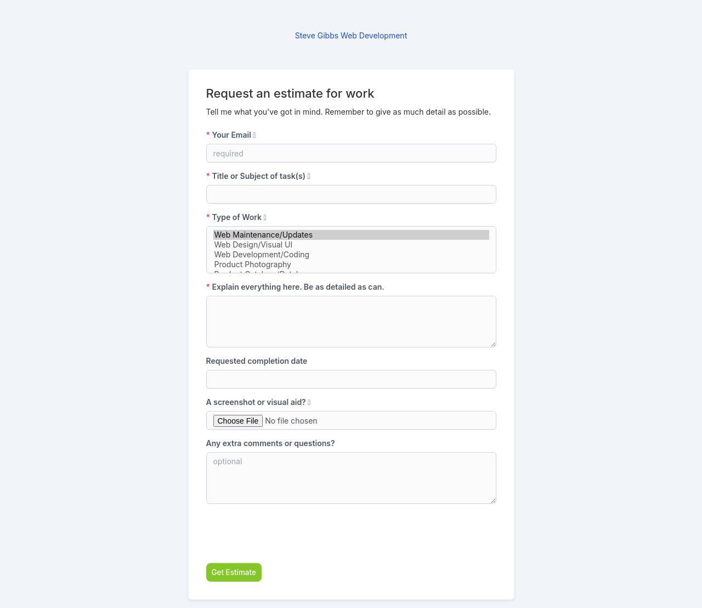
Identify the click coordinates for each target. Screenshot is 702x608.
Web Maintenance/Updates (351, 235)
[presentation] (289, 533)
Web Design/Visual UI (351, 245)
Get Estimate (234, 572)
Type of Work (236, 217)
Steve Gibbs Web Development (351, 35)
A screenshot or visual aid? (258, 402)
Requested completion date (257, 360)
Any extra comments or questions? (270, 443)
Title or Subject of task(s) (258, 176)
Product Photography (351, 264)
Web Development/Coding (351, 255)
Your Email (231, 134)
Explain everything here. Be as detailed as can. (295, 286)
